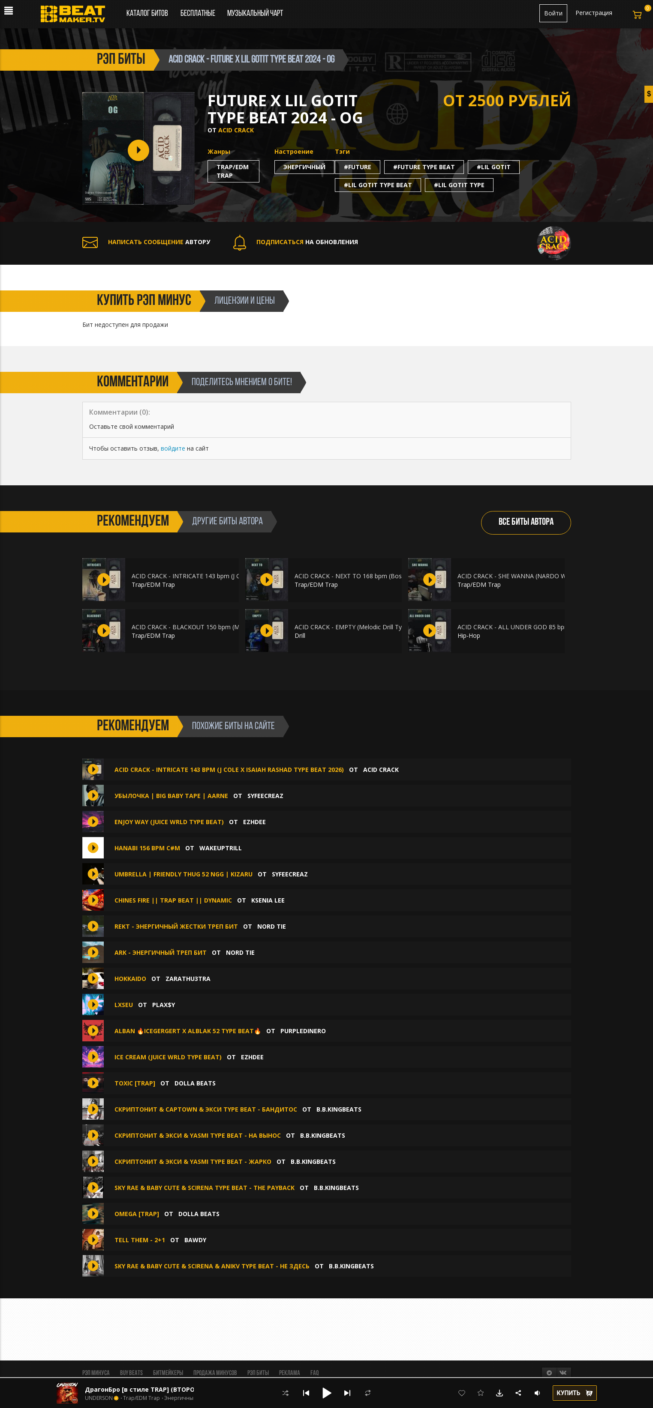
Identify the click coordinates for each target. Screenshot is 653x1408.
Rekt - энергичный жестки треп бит (176, 926)
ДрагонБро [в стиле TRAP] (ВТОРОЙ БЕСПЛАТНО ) (164, 1389)
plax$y (163, 1005)
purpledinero (303, 1031)
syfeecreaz (265, 796)
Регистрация (593, 13)
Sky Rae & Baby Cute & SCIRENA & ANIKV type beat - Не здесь (212, 1266)
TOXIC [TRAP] (134, 1083)
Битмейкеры (168, 1373)
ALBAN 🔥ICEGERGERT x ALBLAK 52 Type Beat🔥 (187, 1031)
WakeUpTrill (220, 848)
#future (357, 167)
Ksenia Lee (268, 900)
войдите (173, 448)
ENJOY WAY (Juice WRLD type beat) (169, 822)
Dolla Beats (195, 1083)
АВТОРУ (146, 242)
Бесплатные (199, 13)
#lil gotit (494, 167)
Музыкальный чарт (255, 13)
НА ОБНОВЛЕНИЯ (295, 242)
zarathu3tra (188, 979)
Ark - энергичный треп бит (160, 952)
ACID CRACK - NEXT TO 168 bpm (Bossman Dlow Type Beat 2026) (388, 576)
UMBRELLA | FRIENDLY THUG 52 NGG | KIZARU (183, 874)
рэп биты (121, 60)
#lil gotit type (459, 185)
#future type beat (424, 167)
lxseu (123, 1005)
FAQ (314, 1373)
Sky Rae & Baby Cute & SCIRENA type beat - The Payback (204, 1188)
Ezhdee (254, 822)
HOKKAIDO (130, 979)
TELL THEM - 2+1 (139, 1240)
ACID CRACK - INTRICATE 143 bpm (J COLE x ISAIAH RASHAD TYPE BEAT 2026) (229, 769)
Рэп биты (258, 1373)
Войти (553, 13)
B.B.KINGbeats (338, 1109)
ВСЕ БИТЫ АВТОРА (526, 522)
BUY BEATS (131, 1373)
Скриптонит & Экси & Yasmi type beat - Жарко (192, 1161)
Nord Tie (271, 926)
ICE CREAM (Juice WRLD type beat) (168, 1057)
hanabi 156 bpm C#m (147, 848)
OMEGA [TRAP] (136, 1214)
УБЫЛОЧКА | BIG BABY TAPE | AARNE (171, 796)
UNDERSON (99, 1398)
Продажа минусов (215, 1373)
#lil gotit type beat (378, 185)
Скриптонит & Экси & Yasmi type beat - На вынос (197, 1135)
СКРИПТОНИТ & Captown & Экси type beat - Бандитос (205, 1109)
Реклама (289, 1373)
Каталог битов (147, 13)
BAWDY (195, 1240)
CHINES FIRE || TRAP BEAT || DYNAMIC (174, 900)
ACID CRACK (236, 130)
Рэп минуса (96, 1373)
